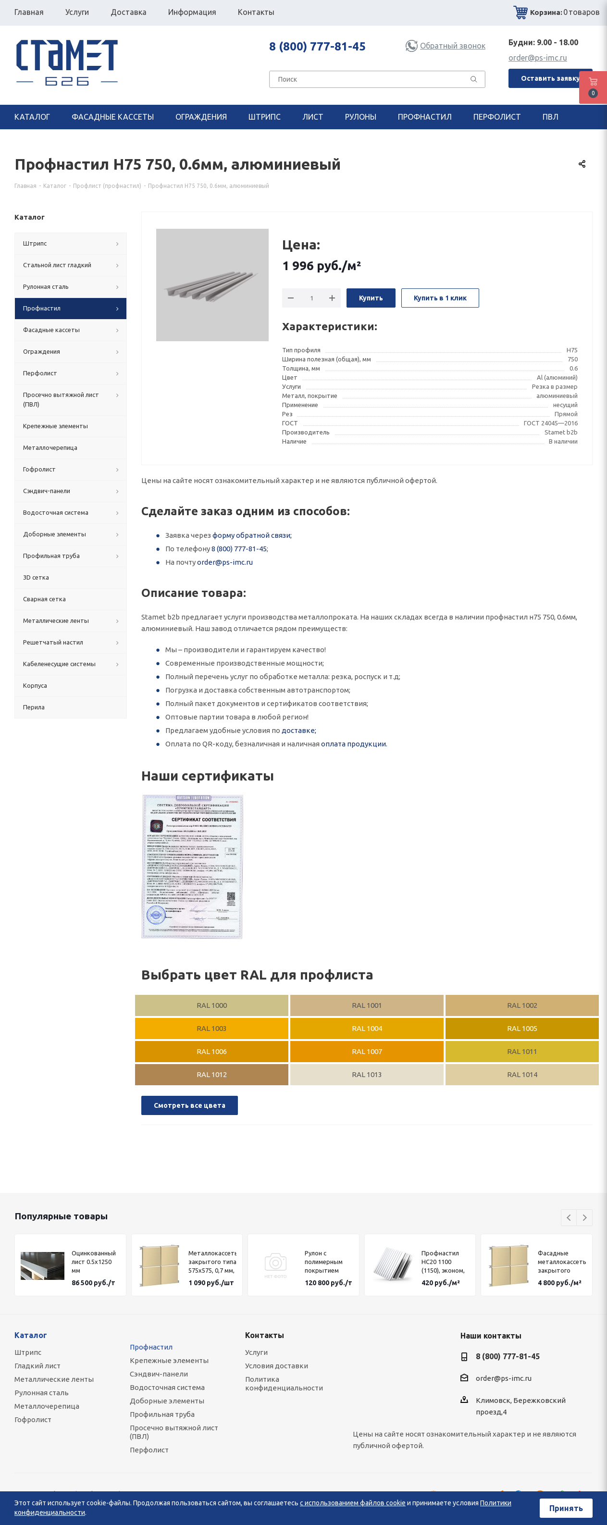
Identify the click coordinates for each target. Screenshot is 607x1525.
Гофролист (32, 1419)
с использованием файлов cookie (353, 1503)
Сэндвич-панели (159, 1374)
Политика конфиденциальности (284, 1383)
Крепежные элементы (169, 1360)
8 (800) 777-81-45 (317, 46)
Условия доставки (276, 1366)
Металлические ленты (54, 1379)
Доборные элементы (167, 1401)
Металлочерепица (46, 1406)
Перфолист (149, 1450)
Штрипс (27, 1352)
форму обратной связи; (252, 535)
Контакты (264, 1335)
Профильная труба (162, 1414)
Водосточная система (167, 1387)
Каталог (30, 1335)
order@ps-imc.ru (537, 57)
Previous (569, 1218)
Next (585, 1218)
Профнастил (151, 1347)
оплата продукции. (354, 744)
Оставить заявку (550, 78)
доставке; (299, 730)
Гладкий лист (37, 1366)
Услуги (256, 1352)
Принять (566, 1508)
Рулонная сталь (41, 1393)
